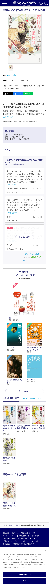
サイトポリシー (36, 541)
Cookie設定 (7, 544)
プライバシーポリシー (22, 541)
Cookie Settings (24, 574)
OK (24, 581)
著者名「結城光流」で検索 (31, 399)
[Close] (46, 550)
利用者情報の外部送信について (23, 544)
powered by (33, 257)
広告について (30, 533)
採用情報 (20, 533)
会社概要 (6, 533)
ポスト (9, 93)
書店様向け (22, 536)
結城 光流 (11, 75)
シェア (19, 93)
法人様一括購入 (33, 536)
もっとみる (23, 391)
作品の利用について (27, 538)
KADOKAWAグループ (10, 538)
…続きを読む (8, 117)
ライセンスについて (10, 536)
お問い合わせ (7, 541)
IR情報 (13, 533)
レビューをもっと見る (31, 254)
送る (28, 93)
